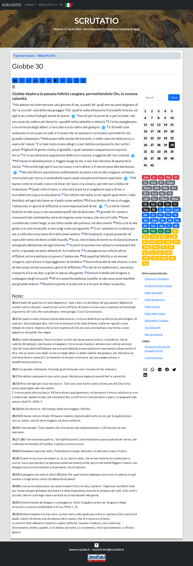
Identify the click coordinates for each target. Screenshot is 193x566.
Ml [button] (176, 225)
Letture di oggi (129, 29)
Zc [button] (168, 225)
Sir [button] (153, 209)
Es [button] (154, 177)
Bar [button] (146, 215)
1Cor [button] (154, 236)
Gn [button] (162, 220)
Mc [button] (153, 231)
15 (62, 194)
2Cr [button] (146, 193)
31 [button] (145, 151)
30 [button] (172, 145)
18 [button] (158, 131)
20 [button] (172, 131)
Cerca (173, 97)
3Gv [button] (164, 258)
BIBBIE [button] (29, 4)
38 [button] (158, 158)
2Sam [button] (147, 188)
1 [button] (145, 111)
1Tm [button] (146, 247)
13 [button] (158, 124)
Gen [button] (146, 177)
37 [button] (152, 158)
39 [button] (165, 158)
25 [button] (172, 138)
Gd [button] (172, 258)
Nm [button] (168, 177)
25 (82, 250)
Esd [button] (154, 193)
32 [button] (152, 151)
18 (97, 211)
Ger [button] (168, 209)
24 (67, 244)
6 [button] (145, 118)
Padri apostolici (154, 292)
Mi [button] (170, 220)
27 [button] (152, 145)
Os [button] (168, 215)
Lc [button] (160, 231)
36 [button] (145, 158)
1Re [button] (156, 188)
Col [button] (159, 242)
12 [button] (152, 124)
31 (40, 283)
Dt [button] (175, 177)
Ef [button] (145, 242)
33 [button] (158, 151)
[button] (69, 4)
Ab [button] (145, 225)
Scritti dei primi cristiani (158, 285)
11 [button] (145, 124)
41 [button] (145, 165)
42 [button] (152, 165)
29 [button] (165, 145)
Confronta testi (154, 357)
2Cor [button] (164, 236)
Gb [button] (145, 204)
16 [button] (145, 131)
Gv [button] (168, 231)
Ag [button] (161, 225)
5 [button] (172, 111)
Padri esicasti (152, 306)
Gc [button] (152, 252)
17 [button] (152, 131)
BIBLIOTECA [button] (47, 4)
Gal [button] (174, 236)
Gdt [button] (146, 199)
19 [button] (165, 131)
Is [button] (160, 209)
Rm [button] (145, 236)
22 (82, 233)
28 (83, 266)
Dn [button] (160, 215)
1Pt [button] (160, 252)
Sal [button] (153, 204)
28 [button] (158, 145)
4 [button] (165, 111)
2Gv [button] (155, 258)
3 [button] (158, 111)
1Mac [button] (164, 199)
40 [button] (172, 158)
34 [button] (165, 151)
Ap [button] (145, 263)
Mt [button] (145, 231)
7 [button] (152, 118)
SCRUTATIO (11, 5)
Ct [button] (175, 204)
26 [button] (145, 145)
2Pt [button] (168, 252)
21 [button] (145, 138)
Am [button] (146, 220)
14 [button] (165, 124)
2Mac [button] (175, 199)
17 (105, 205)
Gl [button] (175, 215)
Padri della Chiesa (155, 313)
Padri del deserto (155, 299)
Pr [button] (160, 204)
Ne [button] (162, 193)
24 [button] (165, 138)
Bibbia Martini (46, 55)
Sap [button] (146, 209)
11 (23, 166)
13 (130, 177)
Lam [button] (176, 209)
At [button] (175, 231)
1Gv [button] (146, 258)
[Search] (155, 97)
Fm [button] (171, 247)
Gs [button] (145, 182)
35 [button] (172, 151)
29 (85, 272)
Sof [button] (153, 225)
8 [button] (158, 118)
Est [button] (154, 199)
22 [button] (152, 138)
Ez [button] (153, 215)
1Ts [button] (167, 242)
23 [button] (158, 138)
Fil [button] (151, 242)
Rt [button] (161, 182)
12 (20, 171)
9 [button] (165, 118)
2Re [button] (165, 188)
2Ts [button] (176, 242)
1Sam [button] (170, 182)
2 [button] (152, 111)
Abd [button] (154, 220)
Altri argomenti (153, 334)
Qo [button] (168, 204)
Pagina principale (23, 55)
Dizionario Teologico (157, 278)
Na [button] (177, 220)
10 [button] (172, 118)
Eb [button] (145, 252)
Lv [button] (160, 177)
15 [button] (172, 124)
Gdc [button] (153, 182)
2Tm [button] (155, 247)
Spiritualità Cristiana (156, 320)
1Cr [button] (174, 188)
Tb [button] (169, 193)
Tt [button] (163, 247)
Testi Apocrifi (153, 327)
